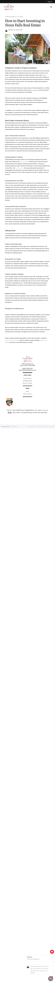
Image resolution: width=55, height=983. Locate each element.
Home (27, 391)
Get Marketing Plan (27, 381)
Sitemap (52, 426)
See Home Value (27, 378)
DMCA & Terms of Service (42, 426)
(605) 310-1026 (27, 368)
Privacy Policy (32, 426)
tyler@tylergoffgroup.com (27, 370)
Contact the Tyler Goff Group (12, 340)
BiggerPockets (34, 90)
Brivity (8, 426)
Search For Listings (27, 383)
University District (24, 161)
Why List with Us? (27, 394)
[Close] (51, 966)
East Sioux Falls (19, 168)
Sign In (48, 1)
